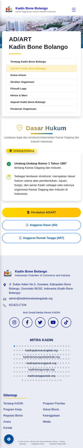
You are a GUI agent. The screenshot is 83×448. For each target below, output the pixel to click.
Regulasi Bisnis (13, 415)
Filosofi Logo (18, 88)
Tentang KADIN (13, 403)
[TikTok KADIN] (66, 322)
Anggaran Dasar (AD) (41, 237)
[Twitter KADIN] (40, 322)
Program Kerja (12, 409)
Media (47, 421)
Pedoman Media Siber (58, 444)
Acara (7, 421)
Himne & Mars (18, 95)
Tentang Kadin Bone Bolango (28, 61)
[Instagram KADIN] (14, 322)
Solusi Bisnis (51, 409)
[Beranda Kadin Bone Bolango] (30, 9)
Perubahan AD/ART (41, 224)
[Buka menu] (74, 10)
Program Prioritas (54, 403)
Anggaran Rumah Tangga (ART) (41, 250)
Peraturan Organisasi (23, 108)
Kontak (7, 427)
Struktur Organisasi (22, 81)
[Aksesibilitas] (9, 439)
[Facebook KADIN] (27, 322)
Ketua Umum (18, 75)
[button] (14, 346)
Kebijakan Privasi (37, 444)
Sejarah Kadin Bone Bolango (28, 102)
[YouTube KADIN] (53, 322)
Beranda (23, 444)
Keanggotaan (51, 415)
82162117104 (17, 305)
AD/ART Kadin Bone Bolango (28, 68)
